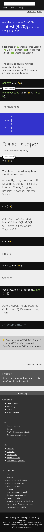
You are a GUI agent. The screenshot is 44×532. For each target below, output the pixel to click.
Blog (20, 7)
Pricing (13, 7)
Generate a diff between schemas (20, 504)
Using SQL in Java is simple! (17, 492)
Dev (26, 22)
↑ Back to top (22, 393)
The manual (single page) (17, 480)
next (39, 11)
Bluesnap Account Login (16, 435)
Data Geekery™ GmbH (25, 517)
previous (31, 11)
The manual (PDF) (14, 486)
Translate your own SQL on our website (21, 345)
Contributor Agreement (16, 460)
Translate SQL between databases (20, 501)
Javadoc (10, 489)
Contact (10, 429)
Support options (13, 426)
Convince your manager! (16, 495)
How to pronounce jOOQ (17, 507)
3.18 (37, 27)
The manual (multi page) (16, 483)
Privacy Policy (12, 454)
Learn (5, 7)
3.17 (4, 31)
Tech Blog (11, 406)
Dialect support (21, 144)
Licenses (10, 448)
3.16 (11, 31)
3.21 (31, 22)
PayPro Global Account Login (18, 432)
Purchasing (11, 451)
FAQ (8, 474)
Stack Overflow (13, 412)
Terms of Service (13, 457)
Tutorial (10, 477)
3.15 (17, 31)
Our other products (14, 498)
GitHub (10, 409)
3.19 (31, 27)
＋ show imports (9, 89)
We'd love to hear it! (19, 381)
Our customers (13, 403)
